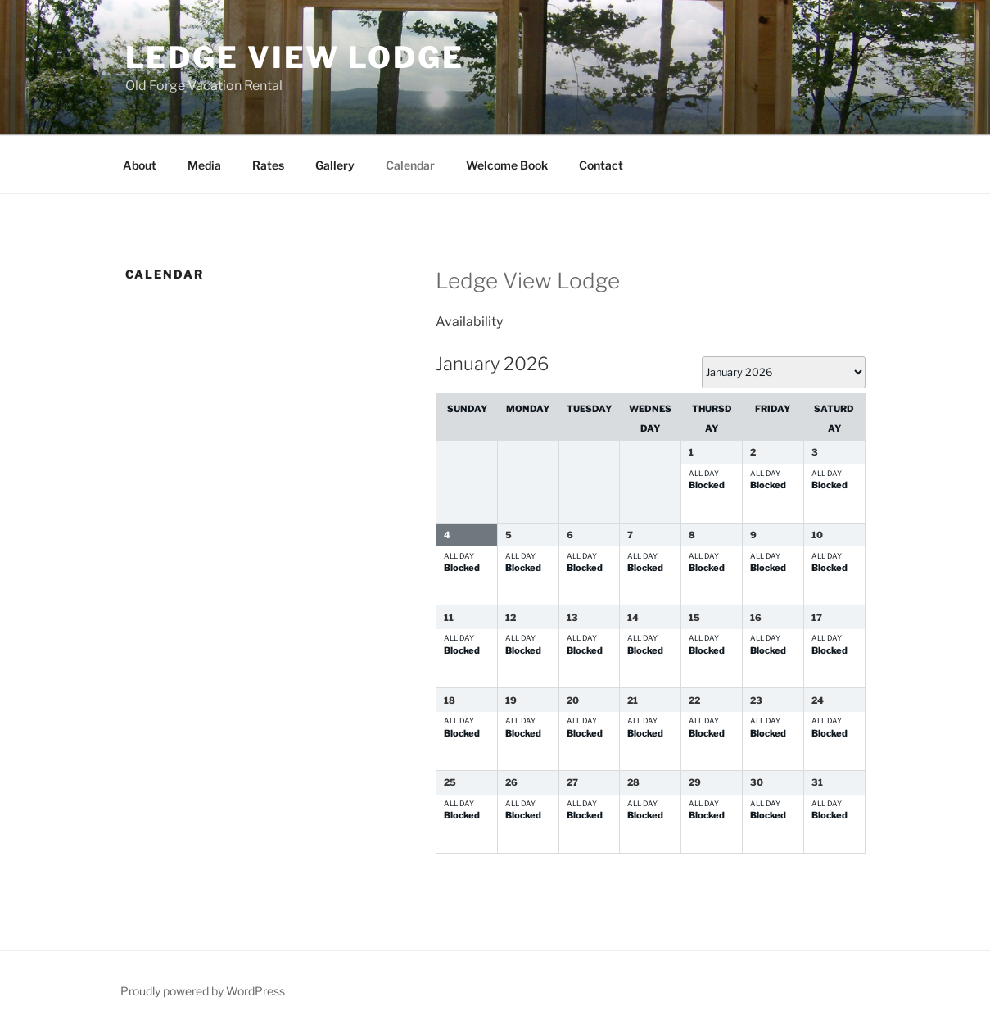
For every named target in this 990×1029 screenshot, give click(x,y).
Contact (601, 165)
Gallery (335, 165)
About (139, 165)
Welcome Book (507, 165)
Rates (268, 165)
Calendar (410, 165)
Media (204, 165)
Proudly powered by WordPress (202, 991)
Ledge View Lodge (294, 57)
